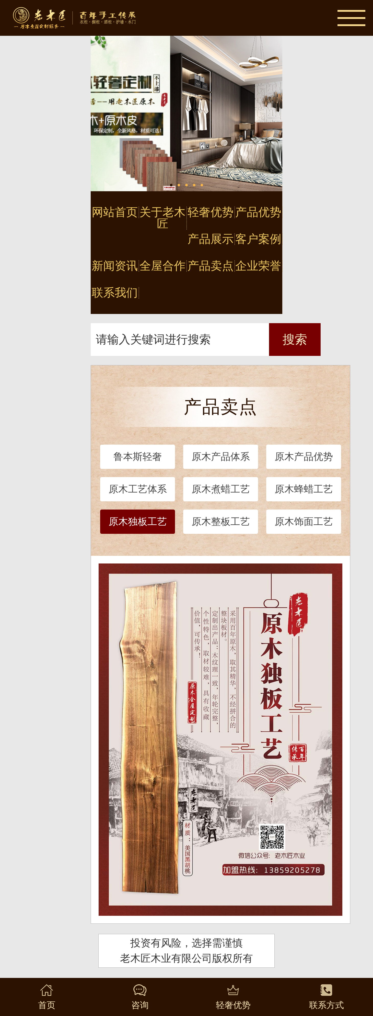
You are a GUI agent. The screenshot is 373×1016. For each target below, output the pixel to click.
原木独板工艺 (138, 521)
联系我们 (115, 293)
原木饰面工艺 (304, 521)
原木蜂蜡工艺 (304, 489)
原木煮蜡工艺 (221, 489)
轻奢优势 (211, 212)
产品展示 (211, 239)
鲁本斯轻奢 (137, 456)
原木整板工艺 (221, 521)
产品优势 (258, 212)
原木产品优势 (304, 456)
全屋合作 (162, 266)
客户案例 (258, 239)
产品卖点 (211, 266)
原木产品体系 (221, 456)
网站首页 (115, 212)
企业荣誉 (258, 266)
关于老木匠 (162, 218)
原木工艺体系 (138, 489)
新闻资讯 (115, 266)
